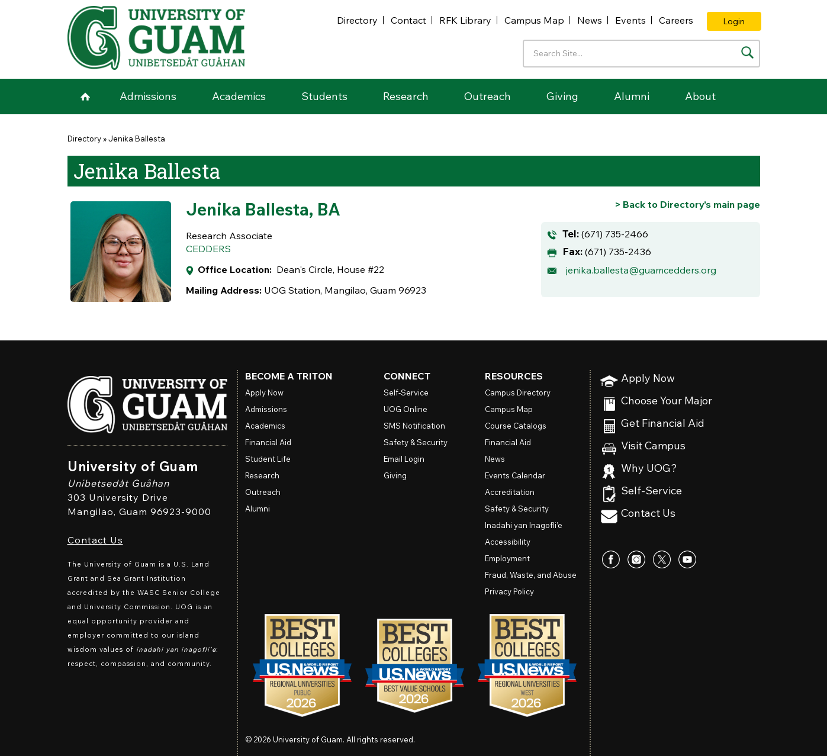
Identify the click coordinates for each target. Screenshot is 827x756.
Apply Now (648, 378)
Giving (562, 96)
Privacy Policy (509, 591)
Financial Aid (268, 442)
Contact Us (95, 540)
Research (406, 96)
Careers (676, 20)
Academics (239, 96)
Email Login (404, 459)
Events (630, 20)
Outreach (487, 96)
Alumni (631, 96)
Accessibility (507, 541)
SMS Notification (414, 425)
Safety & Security (416, 442)
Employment (507, 558)
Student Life (268, 459)
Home (85, 96)
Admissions (148, 96)
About (700, 96)
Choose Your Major (666, 401)
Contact (408, 20)
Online (405, 409)
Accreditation (510, 492)
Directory (357, 20)
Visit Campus (653, 446)
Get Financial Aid (662, 423)
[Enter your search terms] (641, 53)
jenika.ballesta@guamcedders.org (641, 270)
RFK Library (465, 20)
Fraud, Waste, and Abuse (531, 575)
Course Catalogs (515, 425)
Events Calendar (515, 475)
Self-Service (651, 491)
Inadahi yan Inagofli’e (523, 525)
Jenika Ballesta (136, 138)
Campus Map (534, 20)
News (589, 20)
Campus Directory (518, 392)
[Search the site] (747, 52)
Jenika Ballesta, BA (263, 209)
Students (324, 96)
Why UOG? (649, 468)
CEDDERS (208, 249)
